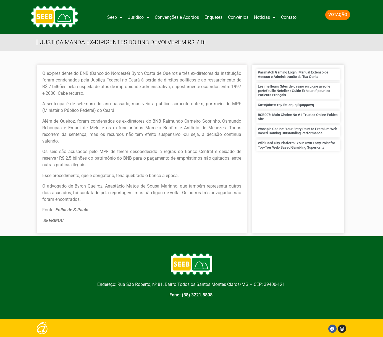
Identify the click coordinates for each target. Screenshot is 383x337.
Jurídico (138, 17)
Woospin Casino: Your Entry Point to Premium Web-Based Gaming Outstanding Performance (298, 131)
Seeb (114, 17)
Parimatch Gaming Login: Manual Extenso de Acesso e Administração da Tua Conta (293, 74)
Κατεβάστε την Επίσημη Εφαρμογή (286, 105)
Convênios (238, 17)
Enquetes (213, 17)
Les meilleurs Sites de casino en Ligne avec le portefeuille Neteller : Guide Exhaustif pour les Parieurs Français (294, 90)
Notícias (265, 17)
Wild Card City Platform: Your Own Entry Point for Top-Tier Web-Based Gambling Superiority (296, 145)
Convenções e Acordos (177, 17)
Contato (289, 17)
